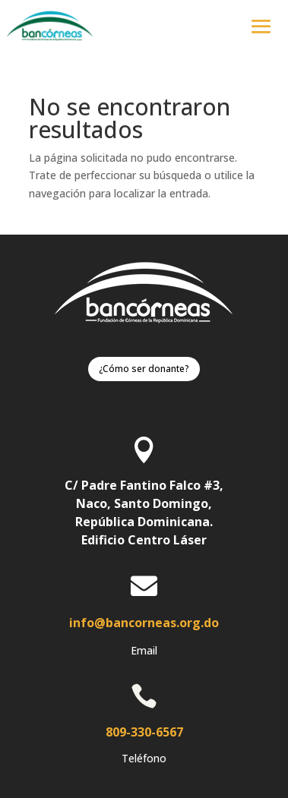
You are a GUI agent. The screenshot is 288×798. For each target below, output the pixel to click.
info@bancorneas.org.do (144, 622)
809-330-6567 (144, 732)
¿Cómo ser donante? (144, 368)
